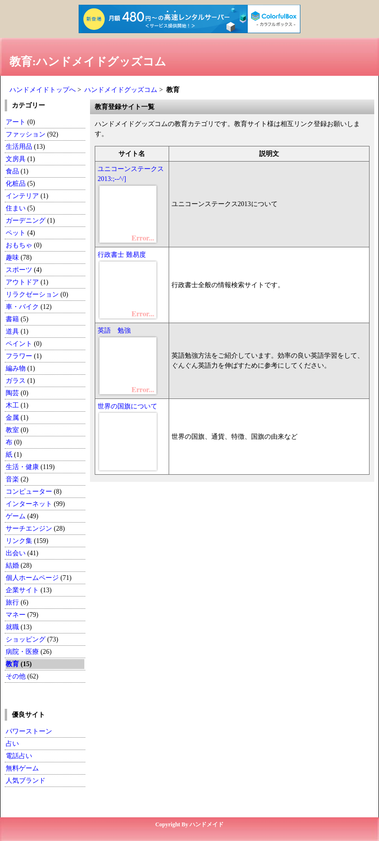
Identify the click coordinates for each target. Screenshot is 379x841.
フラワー (19, 356)
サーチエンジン (29, 528)
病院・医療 (22, 651)
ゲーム (16, 516)
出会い (16, 553)
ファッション (25, 134)
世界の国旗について (127, 406)
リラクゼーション (32, 294)
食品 (12, 171)
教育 (12, 664)
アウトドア (22, 282)
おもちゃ (19, 245)
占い (12, 743)
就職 (12, 627)
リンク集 (19, 540)
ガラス (16, 380)
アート (16, 122)
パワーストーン (29, 731)
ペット (16, 232)
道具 (12, 331)
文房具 (16, 159)
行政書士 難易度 (122, 254)
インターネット (30, 503)
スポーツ (19, 269)
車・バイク (22, 306)
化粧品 (16, 183)
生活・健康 (22, 466)
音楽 (12, 479)
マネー (16, 614)
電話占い (19, 756)
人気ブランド (25, 780)
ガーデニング (25, 220)
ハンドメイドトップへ (42, 89)
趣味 (12, 257)
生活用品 (19, 146)
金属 (12, 417)
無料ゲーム (22, 768)
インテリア (22, 195)
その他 (16, 676)
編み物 (16, 368)
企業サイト (22, 590)
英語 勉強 (114, 330)
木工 (12, 405)
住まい (16, 208)
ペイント (19, 343)
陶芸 (12, 393)
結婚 (12, 565)
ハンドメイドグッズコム (120, 89)
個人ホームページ (32, 577)
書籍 (12, 319)
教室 (12, 430)
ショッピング (25, 639)
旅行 (12, 602)
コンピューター (29, 491)
